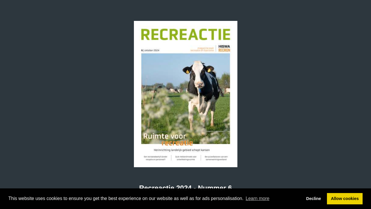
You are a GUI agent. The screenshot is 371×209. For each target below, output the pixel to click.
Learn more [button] (258, 198)
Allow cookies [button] (345, 198)
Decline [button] (313, 198)
